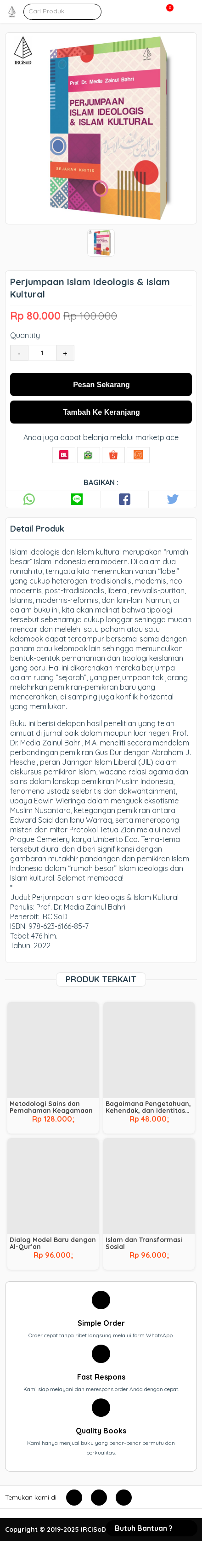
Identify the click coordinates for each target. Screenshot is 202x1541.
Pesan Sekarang (101, 385)
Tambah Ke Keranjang (101, 412)
